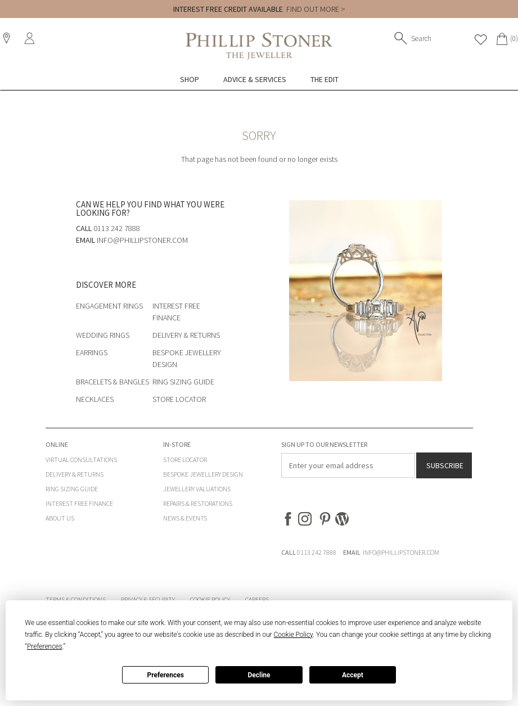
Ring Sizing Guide (183, 382)
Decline (258, 675)
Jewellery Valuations (197, 489)
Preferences (165, 675)
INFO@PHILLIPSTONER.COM (401, 552)
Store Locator (179, 399)
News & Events (185, 518)
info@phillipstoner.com (142, 240)
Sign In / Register (31, 38)
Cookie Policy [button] (293, 635)
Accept (352, 675)
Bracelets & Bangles (112, 382)
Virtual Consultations (81, 459)
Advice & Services (254, 79)
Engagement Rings (109, 306)
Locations (8, 38)
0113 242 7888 (316, 552)
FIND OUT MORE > (315, 9)
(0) (514, 38)
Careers (257, 599)
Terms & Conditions (76, 599)
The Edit (324, 79)
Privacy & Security (148, 599)
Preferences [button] (44, 646)
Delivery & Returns (186, 335)
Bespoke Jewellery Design (203, 474)
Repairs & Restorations (197, 503)
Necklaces (95, 399)
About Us (60, 518)
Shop (189, 79)
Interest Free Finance (79, 503)
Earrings (91, 352)
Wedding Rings (102, 335)
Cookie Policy (210, 599)
